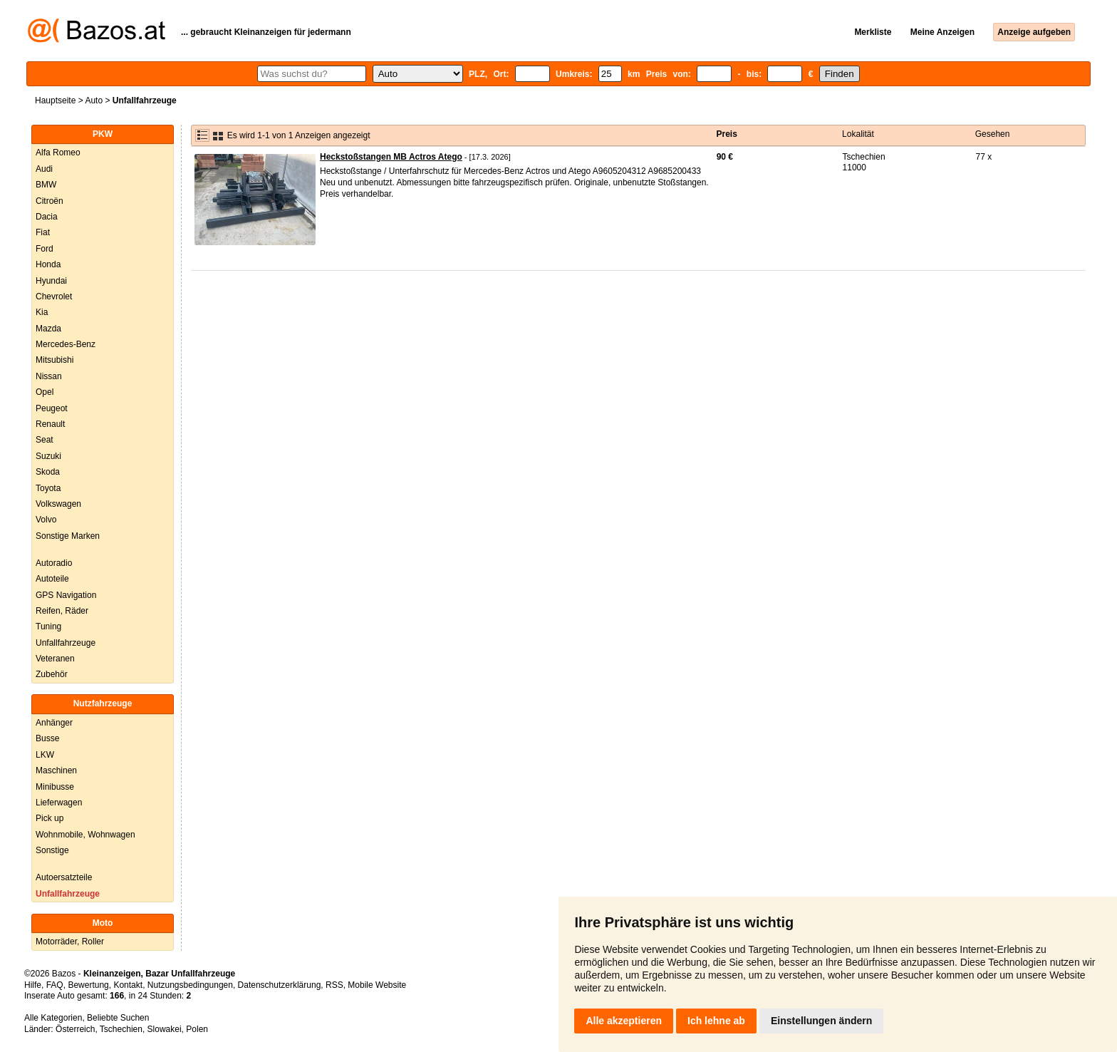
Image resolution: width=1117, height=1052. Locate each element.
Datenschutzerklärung (279, 985)
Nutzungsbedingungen (190, 985)
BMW (46, 185)
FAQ (54, 985)
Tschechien (121, 1029)
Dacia (47, 217)
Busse (47, 738)
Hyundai (51, 281)
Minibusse (55, 787)
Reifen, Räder (62, 611)
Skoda (48, 472)
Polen (197, 1029)
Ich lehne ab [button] (716, 1020)
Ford (44, 249)
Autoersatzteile (64, 877)
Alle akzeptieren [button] (624, 1020)
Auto (94, 100)
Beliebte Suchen (118, 1018)
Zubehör (52, 674)
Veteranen (55, 659)
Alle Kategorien (53, 1018)
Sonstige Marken (68, 536)
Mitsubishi (54, 360)
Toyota (48, 488)
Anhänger (54, 723)
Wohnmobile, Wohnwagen (85, 835)
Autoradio (54, 563)
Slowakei (164, 1029)
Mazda (48, 329)
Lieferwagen (59, 803)
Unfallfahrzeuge (65, 643)
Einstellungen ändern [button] (821, 1020)
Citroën (49, 201)
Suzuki (48, 456)
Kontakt (127, 985)
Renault (50, 424)
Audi (44, 169)
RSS (334, 985)
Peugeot (52, 408)
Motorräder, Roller (70, 942)
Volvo (46, 520)
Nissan (49, 376)
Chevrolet (54, 296)
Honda (48, 264)
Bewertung (88, 985)
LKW (45, 755)
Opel (44, 392)
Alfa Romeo (58, 153)
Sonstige (52, 850)
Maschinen (56, 770)
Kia (42, 312)
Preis (727, 134)
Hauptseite (55, 100)
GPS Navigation (66, 595)
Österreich (75, 1029)
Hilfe (32, 985)
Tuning (48, 626)
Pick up (49, 818)
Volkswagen (58, 504)
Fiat (43, 232)
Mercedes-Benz (65, 344)
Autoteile (52, 579)
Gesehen (992, 134)
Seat (44, 440)
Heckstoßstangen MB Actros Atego (391, 157)
